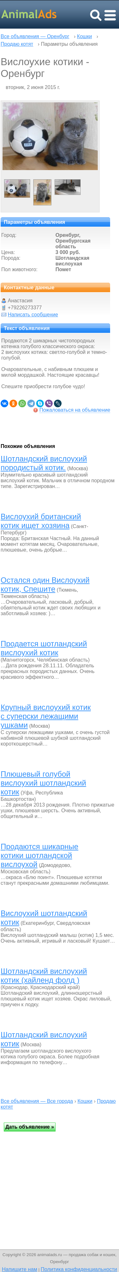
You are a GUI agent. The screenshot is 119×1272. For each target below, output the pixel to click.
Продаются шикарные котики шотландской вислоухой (39, 855)
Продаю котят (17, 44)
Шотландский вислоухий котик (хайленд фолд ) (44, 975)
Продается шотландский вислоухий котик (44, 648)
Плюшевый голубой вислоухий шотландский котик (43, 783)
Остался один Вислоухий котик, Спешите (45, 584)
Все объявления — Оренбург (35, 36)
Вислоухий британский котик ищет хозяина (41, 521)
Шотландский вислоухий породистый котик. (44, 463)
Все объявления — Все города (37, 1101)
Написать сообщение (33, 314)
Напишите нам (19, 1269)
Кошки (84, 36)
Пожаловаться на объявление (74, 410)
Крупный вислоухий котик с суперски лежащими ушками (46, 716)
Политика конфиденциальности (79, 1269)
